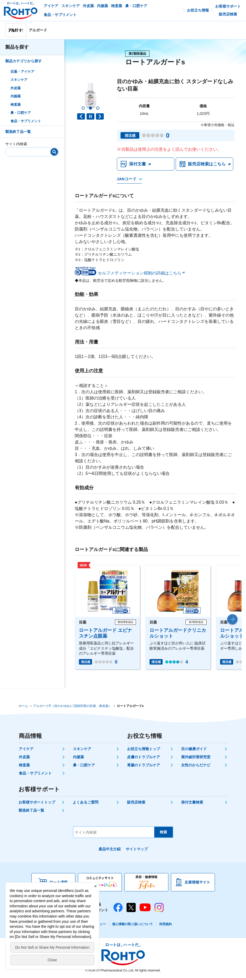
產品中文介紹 (110, 849)
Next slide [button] (100, 116)
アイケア (26, 749)
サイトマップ (137, 849)
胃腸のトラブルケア (143, 765)
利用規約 (165, 924)
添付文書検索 (192, 802)
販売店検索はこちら (207, 164)
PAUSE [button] (90, 116)
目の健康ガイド (194, 749)
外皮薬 (15, 88)
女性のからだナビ (195, 765)
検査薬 (15, 104)
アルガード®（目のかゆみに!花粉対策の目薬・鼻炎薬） (72, 706)
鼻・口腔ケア (20, 113)
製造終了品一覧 (18, 132)
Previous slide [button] (81, 116)
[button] (83, 108)
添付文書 (137, 164)
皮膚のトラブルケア (143, 757)
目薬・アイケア (22, 72)
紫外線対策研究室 (195, 757)
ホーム (23, 706)
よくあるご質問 (85, 802)
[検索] (54, 152)
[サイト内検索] (30, 151)
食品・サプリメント (25, 121)
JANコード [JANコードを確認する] (126, 179)
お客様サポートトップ (37, 802)
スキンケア (18, 80)
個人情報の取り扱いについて (132, 924)
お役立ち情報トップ (143, 749)
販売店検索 (136, 802)
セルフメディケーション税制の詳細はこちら (139, 273)
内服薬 (15, 96)
